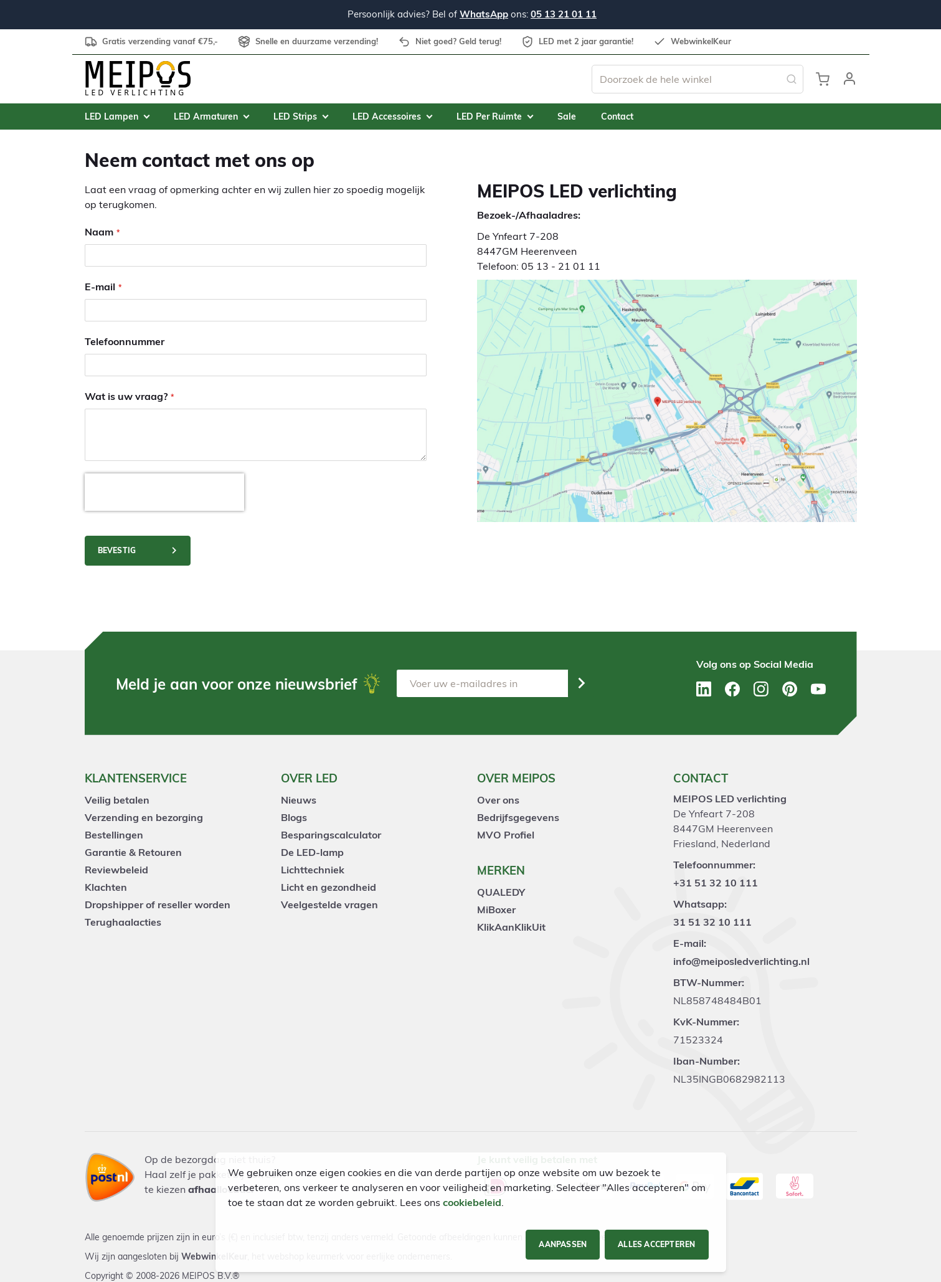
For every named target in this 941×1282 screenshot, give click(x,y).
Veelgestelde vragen (329, 904)
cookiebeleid (472, 1202)
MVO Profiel (505, 835)
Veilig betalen (117, 800)
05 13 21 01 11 (564, 14)
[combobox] (697, 79)
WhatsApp (484, 14)
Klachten (106, 887)
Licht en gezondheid (328, 887)
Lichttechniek (312, 869)
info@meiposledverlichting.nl (741, 961)
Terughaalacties (123, 922)
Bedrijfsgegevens (518, 817)
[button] (849, 79)
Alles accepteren (656, 1244)
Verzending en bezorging (144, 817)
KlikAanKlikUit (511, 927)
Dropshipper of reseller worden (157, 904)
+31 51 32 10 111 (715, 882)
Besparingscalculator (331, 835)
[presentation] (164, 492)
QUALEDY (501, 892)
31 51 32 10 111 (712, 922)
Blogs (294, 817)
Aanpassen (563, 1244)
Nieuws (298, 800)
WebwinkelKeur (214, 1256)
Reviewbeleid (116, 869)
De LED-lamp (312, 852)
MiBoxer (496, 909)
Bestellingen (114, 835)
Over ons (498, 800)
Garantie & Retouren (133, 852)
